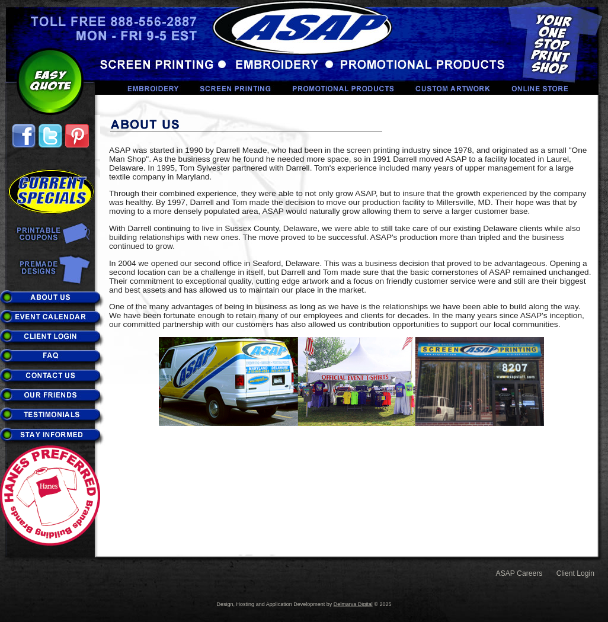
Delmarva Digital (353, 604)
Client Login (575, 573)
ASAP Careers (519, 573)
